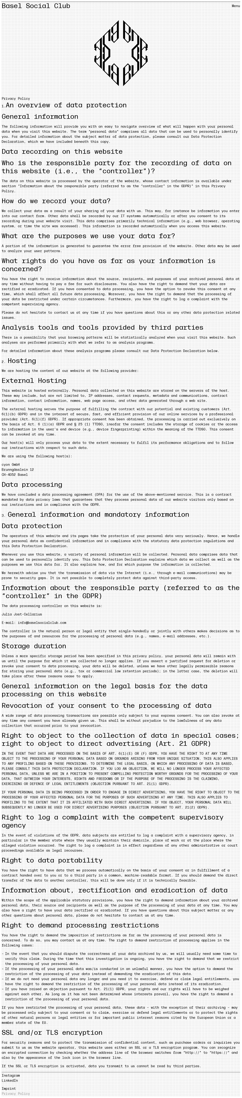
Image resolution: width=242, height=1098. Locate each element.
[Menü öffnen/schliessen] (236, 6)
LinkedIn (10, 1081)
